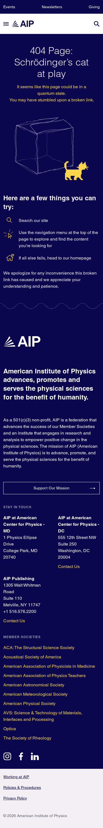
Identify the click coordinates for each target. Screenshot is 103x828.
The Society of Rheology (27, 738)
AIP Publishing (18, 578)
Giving (94, 7)
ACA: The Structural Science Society (38, 647)
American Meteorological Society (35, 694)
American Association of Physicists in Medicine (49, 666)
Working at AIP (16, 777)
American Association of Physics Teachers (44, 675)
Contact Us (69, 566)
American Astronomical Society (33, 684)
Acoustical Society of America (32, 656)
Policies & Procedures (22, 787)
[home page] (25, 24)
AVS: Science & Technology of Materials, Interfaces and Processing (42, 716)
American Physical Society (29, 703)
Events (9, 7)
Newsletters (52, 7)
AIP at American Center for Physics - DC (78, 524)
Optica (9, 728)
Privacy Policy (15, 798)
